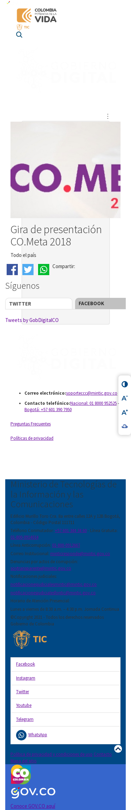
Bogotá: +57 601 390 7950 (48, 410)
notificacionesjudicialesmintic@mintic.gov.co (53, 584)
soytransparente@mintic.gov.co (40, 568)
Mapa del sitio (23, 761)
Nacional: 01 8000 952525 (93, 403)
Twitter (20, 303)
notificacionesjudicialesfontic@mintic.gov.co (53, 593)
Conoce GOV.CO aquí (32, 806)
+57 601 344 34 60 (71, 530)
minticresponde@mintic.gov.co (80, 554)
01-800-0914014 (24, 537)
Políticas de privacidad (31, 438)
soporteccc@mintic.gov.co (91, 393)
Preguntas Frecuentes (30, 424)
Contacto (103, 754)
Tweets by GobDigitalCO (32, 320)
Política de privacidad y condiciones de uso (51, 754)
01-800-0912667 (66, 545)
